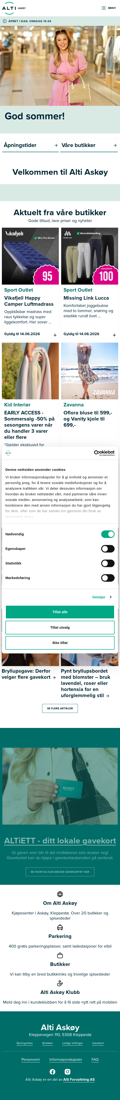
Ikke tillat (60, 643)
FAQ (95, 1059)
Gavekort (98, 1043)
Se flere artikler (60, 708)
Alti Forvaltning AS (79, 1079)
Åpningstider (24, 1043)
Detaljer (99, 597)
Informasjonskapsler (65, 1059)
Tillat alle (60, 612)
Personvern (30, 1059)
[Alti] (52, 1074)
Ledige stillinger (72, 1043)
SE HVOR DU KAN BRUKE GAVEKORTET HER (60, 872)
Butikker (47, 1043)
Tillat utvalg (60, 627)
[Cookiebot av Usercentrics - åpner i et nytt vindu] (94, 453)
